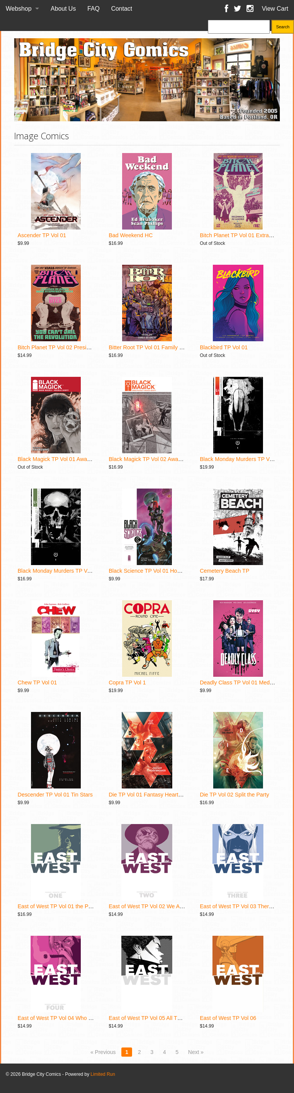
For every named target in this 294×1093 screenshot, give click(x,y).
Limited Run (103, 1074)
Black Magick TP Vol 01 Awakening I (62, 459)
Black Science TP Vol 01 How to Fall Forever (163, 571)
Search (282, 26)
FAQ (93, 8)
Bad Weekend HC (131, 235)
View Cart (275, 8)
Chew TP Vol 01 (37, 682)
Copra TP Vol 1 (127, 682)
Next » (195, 1052)
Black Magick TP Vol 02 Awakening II (154, 459)
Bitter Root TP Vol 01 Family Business (155, 347)
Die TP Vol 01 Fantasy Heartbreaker (153, 795)
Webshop (18, 8)
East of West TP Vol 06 (228, 1018)
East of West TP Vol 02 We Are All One (156, 906)
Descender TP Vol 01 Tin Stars (55, 795)
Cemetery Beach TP (224, 571)
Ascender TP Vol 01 (42, 235)
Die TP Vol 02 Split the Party (234, 795)
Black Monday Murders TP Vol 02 (58, 571)
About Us (63, 8)
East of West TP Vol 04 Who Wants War (66, 1018)
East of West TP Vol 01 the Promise (61, 906)
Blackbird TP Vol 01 (224, 347)
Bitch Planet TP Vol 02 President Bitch (64, 347)
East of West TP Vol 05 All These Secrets (159, 1018)
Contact (121, 8)
